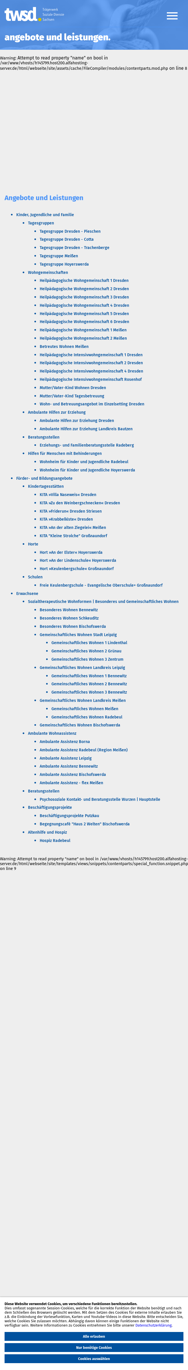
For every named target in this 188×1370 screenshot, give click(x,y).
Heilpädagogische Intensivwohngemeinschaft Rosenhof (91, 379)
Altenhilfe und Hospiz (47, 832)
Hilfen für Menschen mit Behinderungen (65, 453)
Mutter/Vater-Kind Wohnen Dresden (73, 387)
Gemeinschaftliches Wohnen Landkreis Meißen (83, 700)
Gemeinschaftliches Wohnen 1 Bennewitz (89, 676)
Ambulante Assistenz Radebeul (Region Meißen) (84, 750)
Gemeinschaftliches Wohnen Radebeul (86, 717)
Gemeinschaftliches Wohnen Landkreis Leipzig (82, 667)
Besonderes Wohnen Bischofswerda (73, 626)
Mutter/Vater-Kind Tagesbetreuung (72, 396)
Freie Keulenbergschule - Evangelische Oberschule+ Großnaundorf (101, 585)
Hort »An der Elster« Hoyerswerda (71, 552)
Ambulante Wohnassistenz (52, 733)
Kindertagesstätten (46, 486)
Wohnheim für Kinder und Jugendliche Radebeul (84, 461)
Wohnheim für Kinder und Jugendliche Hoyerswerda (87, 470)
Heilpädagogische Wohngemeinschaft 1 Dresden (84, 280)
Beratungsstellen (43, 437)
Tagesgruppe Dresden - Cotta (67, 239)
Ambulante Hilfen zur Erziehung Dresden (77, 420)
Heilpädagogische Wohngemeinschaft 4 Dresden (84, 305)
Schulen (35, 577)
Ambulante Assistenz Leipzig (66, 758)
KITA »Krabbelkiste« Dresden (66, 519)
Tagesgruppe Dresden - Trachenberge (74, 247)
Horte (33, 544)
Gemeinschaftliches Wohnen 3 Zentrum (87, 659)
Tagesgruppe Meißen (59, 256)
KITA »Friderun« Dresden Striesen (71, 511)
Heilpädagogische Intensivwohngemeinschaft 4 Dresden (91, 371)
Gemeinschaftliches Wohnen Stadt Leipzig (78, 634)
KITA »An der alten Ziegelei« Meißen (73, 527)
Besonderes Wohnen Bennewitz (69, 610)
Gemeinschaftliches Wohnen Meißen (84, 708)
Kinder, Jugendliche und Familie (45, 214)
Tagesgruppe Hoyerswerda (64, 264)
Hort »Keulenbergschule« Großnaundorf (77, 568)
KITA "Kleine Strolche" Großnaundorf (73, 535)
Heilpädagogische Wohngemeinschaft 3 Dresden (84, 297)
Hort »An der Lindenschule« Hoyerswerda (78, 560)
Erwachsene (27, 593)
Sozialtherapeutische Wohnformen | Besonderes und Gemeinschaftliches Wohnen (103, 601)
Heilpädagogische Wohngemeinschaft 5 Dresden (84, 313)
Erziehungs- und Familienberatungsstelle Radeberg (87, 445)
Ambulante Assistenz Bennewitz (69, 766)
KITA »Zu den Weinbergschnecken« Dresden (80, 503)
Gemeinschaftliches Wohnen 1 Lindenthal (89, 642)
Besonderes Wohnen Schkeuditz (69, 618)
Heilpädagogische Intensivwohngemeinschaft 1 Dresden (91, 355)
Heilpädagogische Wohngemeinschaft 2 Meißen (83, 338)
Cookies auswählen (94, 1359)
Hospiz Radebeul (55, 840)
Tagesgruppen (41, 223)
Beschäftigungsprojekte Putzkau (69, 815)
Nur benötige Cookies (94, 1347)
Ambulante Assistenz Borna (65, 741)
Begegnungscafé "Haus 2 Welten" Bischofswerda (85, 824)
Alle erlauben (94, 1336)
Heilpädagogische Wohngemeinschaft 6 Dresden (84, 321)
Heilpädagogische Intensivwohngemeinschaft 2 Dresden (91, 363)
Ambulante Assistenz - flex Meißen (71, 782)
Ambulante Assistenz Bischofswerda (73, 774)
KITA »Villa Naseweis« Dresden (68, 494)
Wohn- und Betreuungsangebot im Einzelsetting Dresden (92, 404)
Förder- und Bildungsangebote (44, 478)
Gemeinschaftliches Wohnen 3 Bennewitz (89, 692)
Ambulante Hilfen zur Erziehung (57, 412)
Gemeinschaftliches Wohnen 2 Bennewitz (89, 684)
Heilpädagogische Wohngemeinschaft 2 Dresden (84, 288)
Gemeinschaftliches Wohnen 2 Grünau (86, 651)
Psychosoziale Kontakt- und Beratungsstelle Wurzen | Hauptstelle (100, 799)
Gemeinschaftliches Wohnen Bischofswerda (80, 725)
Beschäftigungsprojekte (50, 807)
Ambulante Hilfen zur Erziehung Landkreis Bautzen (86, 429)
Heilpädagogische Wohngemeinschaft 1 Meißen (83, 330)
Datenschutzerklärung (153, 1325)
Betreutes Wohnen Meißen (64, 346)
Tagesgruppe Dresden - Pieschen (70, 231)
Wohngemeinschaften (48, 272)
